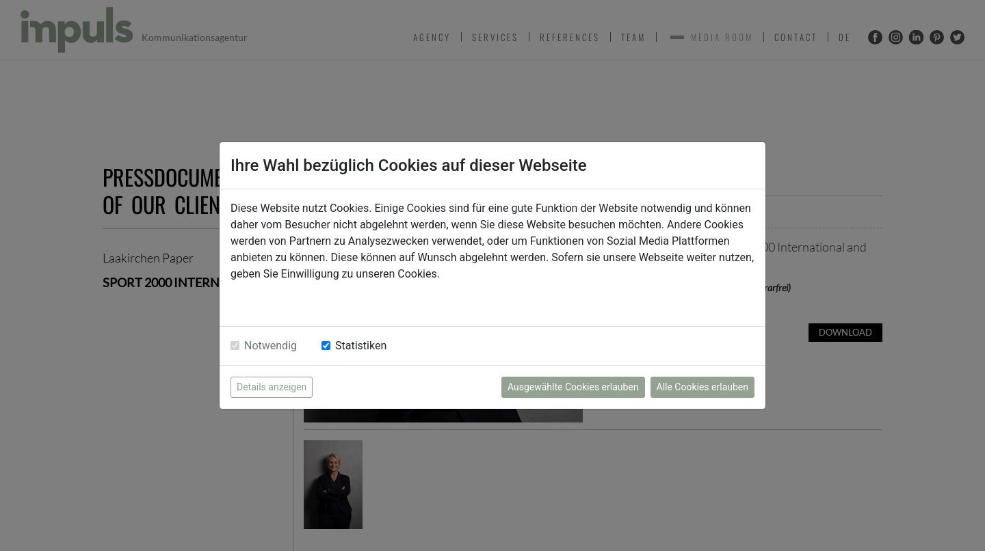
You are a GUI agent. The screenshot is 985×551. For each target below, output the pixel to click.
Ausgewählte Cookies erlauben (573, 386)
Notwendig (270, 345)
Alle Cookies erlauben (702, 386)
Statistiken (360, 345)
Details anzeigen (271, 386)
